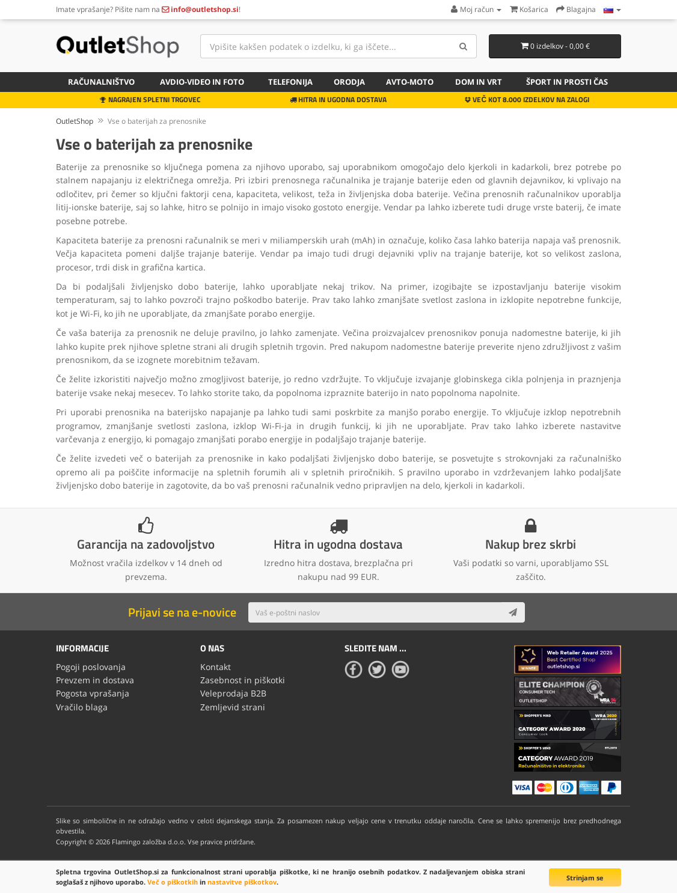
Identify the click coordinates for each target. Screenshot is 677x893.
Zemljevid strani (232, 707)
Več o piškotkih (172, 881)
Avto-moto (409, 81)
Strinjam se (585, 877)
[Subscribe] (513, 612)
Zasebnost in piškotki (242, 680)
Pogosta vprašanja (92, 693)
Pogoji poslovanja (91, 666)
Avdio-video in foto (202, 81)
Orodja (349, 81)
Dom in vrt (478, 81)
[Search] (463, 46)
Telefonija (290, 81)
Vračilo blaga (82, 707)
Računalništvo (101, 81)
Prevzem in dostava (95, 680)
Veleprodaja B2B (233, 693)
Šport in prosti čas (567, 81)
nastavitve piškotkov (242, 881)
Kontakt (215, 666)
